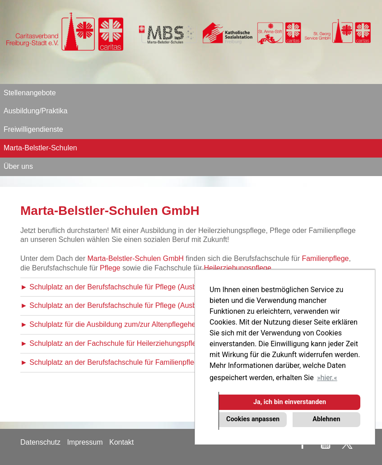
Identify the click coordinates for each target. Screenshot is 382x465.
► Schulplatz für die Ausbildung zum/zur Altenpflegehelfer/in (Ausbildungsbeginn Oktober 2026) (173, 324)
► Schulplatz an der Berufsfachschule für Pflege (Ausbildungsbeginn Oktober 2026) (154, 287)
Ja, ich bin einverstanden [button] (289, 402)
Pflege (110, 268)
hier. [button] (327, 377)
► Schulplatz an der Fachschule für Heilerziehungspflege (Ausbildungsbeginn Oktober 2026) (169, 343)
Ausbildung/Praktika (35, 111)
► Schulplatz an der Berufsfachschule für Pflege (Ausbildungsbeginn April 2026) (149, 305)
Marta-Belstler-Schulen (40, 148)
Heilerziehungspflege (237, 268)
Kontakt (121, 442)
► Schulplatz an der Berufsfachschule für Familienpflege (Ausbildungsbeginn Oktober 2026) (168, 362)
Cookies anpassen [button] (253, 419)
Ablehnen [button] (326, 419)
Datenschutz (40, 442)
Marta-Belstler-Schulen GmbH (136, 258)
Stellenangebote (30, 93)
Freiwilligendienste (33, 129)
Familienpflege (325, 258)
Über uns (18, 166)
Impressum (84, 442)
